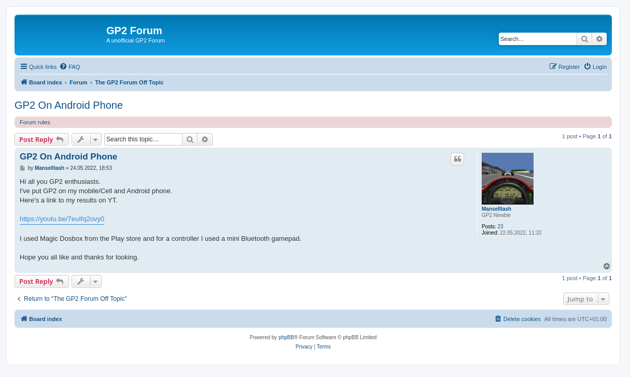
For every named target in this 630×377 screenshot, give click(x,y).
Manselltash (496, 209)
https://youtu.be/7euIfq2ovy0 (62, 219)
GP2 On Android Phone (69, 105)
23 (500, 226)
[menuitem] (69, 67)
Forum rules (35, 122)
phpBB (286, 337)
